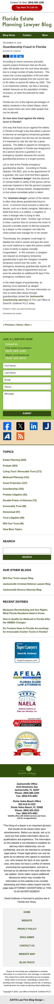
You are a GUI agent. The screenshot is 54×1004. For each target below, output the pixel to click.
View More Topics (12, 529)
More (45, 35)
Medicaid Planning (16, 477)
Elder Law (16, 309)
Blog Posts (27, 962)
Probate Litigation (15, 494)
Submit (27, 413)
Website (27, 920)
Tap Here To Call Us (27, 7)
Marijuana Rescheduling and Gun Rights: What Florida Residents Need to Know (25, 612)
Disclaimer (27, 937)
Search (27, 557)
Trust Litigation (13, 518)
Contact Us (27, 945)
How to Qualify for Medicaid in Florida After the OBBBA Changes (26, 621)
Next (28, 325)
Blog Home (9, 35)
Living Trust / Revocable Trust (22, 471)
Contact (27, 35)
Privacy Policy (27, 929)
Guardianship (29, 309)
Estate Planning (14, 460)
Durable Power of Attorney (20, 500)
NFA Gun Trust (13, 523)
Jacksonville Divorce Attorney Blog (22, 590)
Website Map (27, 954)
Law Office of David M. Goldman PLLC (35, 992)
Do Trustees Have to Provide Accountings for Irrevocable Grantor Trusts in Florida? (26, 630)
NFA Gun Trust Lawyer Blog (18, 578)
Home (19, 325)
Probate (10, 465)
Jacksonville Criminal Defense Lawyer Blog (26, 584)
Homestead (11, 512)
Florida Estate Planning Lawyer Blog (27, 21)
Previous (9, 325)
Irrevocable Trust (14, 506)
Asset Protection (15, 483)
